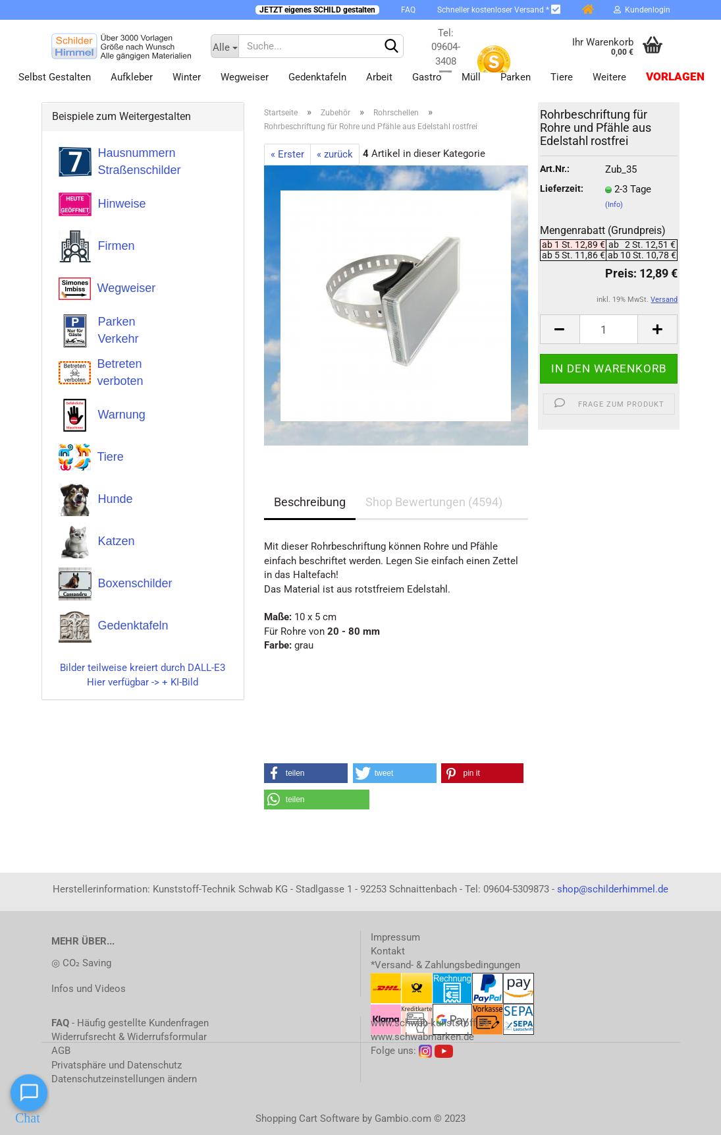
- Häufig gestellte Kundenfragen (130, 1023)
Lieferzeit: (561, 188)
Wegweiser (245, 77)
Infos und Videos (88, 989)
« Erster (287, 154)
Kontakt (388, 951)
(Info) (614, 204)
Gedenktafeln (317, 77)
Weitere (609, 77)
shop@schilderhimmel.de (612, 889)
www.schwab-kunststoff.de (430, 1023)
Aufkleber (132, 77)
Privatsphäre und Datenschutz (116, 1065)
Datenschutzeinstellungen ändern (124, 1079)
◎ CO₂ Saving (81, 963)
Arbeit (379, 77)
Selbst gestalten (54, 77)
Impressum (395, 937)
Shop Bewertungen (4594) (433, 502)
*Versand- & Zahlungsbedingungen (445, 965)
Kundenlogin (642, 10)
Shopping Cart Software (307, 1118)
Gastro (427, 77)
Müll (471, 77)
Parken (515, 77)
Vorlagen (675, 77)
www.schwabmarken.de (422, 1037)
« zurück (335, 154)
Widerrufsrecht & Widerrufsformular (129, 1037)
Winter (187, 77)
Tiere (561, 77)
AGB (60, 1051)
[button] (306, 773)
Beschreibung (310, 502)
